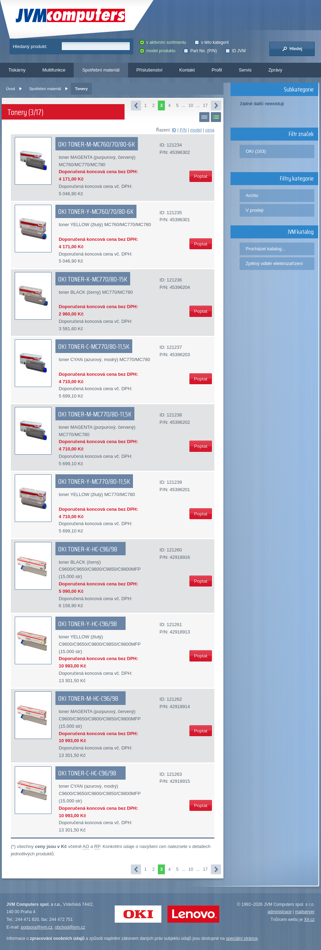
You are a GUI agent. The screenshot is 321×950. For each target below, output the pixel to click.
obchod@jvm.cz (70, 927)
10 (190, 105)
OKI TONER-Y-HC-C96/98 (87, 623)
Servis (245, 70)
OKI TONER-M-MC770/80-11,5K (95, 414)
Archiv (252, 195)
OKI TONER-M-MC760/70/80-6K (96, 144)
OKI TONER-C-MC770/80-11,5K (93, 346)
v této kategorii (211, 42)
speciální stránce (242, 938)
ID (174, 130)
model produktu (157, 50)
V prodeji (254, 210)
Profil (217, 70)
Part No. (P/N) (200, 50)
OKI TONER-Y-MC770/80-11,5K (94, 481)
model (196, 130)
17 (205, 105)
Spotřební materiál (100, 70)
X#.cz (309, 919)
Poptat (200, 176)
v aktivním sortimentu (163, 42)
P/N (183, 130)
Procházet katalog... (265, 248)
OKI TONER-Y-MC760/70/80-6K (96, 211)
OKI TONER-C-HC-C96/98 (87, 773)
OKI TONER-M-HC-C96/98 (88, 698)
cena (209, 130)
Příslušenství (149, 70)
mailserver (305, 911)
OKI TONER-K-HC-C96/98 (87, 549)
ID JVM (235, 50)
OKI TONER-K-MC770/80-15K (92, 279)
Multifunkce (54, 70)
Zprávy (275, 70)
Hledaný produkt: (30, 46)
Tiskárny (17, 70)
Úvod (10, 89)
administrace (280, 911)
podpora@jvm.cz (37, 927)
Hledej (292, 49)
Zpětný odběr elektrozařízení (274, 263)
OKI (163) (256, 151)
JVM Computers (70, 15)
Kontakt (187, 70)
